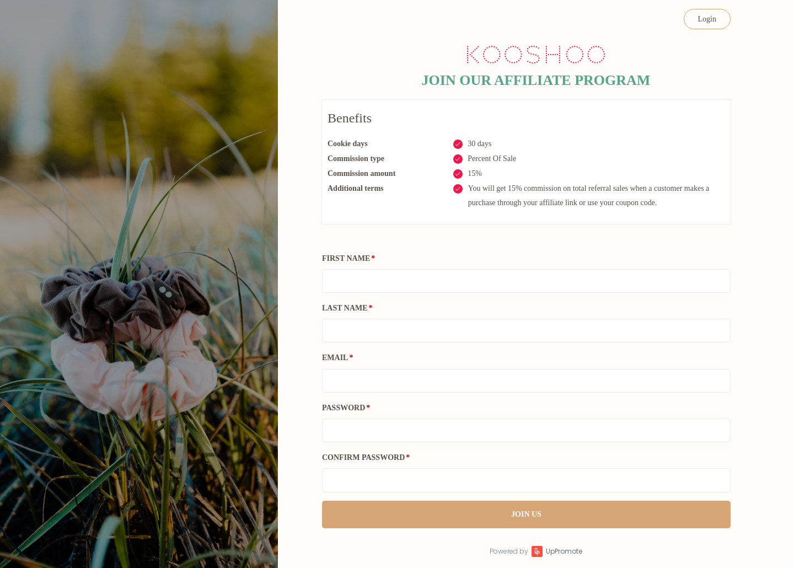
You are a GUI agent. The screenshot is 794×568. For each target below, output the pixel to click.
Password (343, 408)
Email (335, 357)
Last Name (345, 308)
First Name (346, 258)
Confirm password (363, 457)
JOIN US (526, 514)
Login (707, 19)
